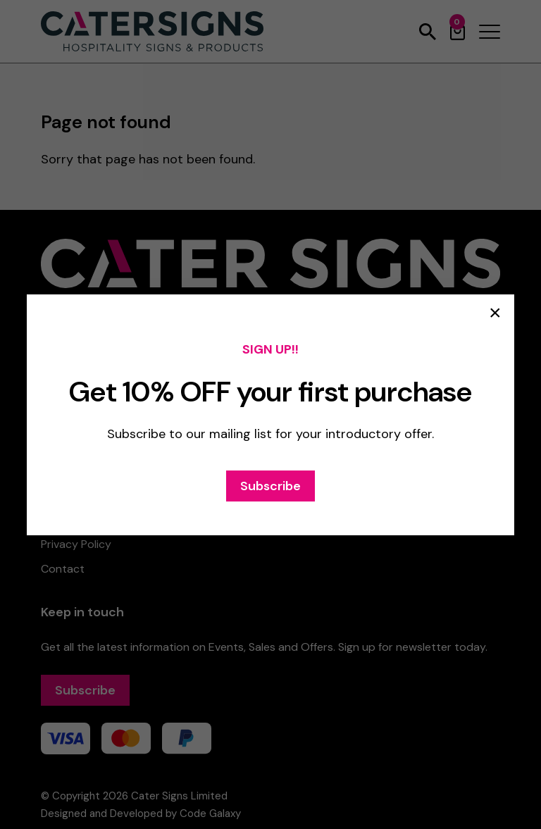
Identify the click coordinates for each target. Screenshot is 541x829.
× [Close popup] (495, 312)
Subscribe (270, 486)
